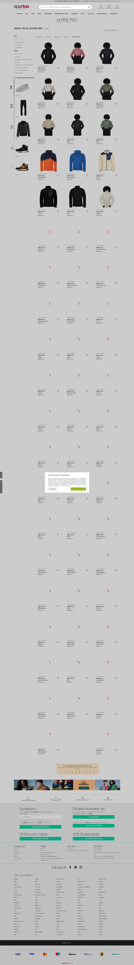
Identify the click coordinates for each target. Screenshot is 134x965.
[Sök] (89, 7)
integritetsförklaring (65, 485)
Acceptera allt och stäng (78, 489)
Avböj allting (52, 489)
